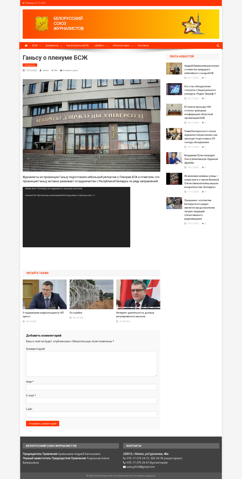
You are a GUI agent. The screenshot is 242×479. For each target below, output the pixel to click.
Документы (52, 45)
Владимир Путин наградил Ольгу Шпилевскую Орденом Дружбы (201, 159)
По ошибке (76, 312)
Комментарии (70, 70)
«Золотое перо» (121, 45)
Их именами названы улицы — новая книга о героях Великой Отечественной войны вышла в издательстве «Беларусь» (201, 181)
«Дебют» (99, 45)
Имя (30, 382)
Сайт (29, 409)
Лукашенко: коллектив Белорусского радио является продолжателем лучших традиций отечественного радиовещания (199, 209)
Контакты (143, 45)
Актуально (30, 65)
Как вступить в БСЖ (78, 45)
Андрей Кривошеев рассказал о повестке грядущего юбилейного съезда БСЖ (201, 69)
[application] (76, 217)
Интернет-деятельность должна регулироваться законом (135, 314)
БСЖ (34, 45)
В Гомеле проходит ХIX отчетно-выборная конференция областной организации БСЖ (198, 112)
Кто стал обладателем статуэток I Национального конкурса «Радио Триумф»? (200, 90)
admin (46, 70)
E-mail (31, 395)
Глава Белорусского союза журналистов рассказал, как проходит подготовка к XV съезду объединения (200, 137)
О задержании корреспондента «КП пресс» (43, 314)
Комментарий (35, 349)
